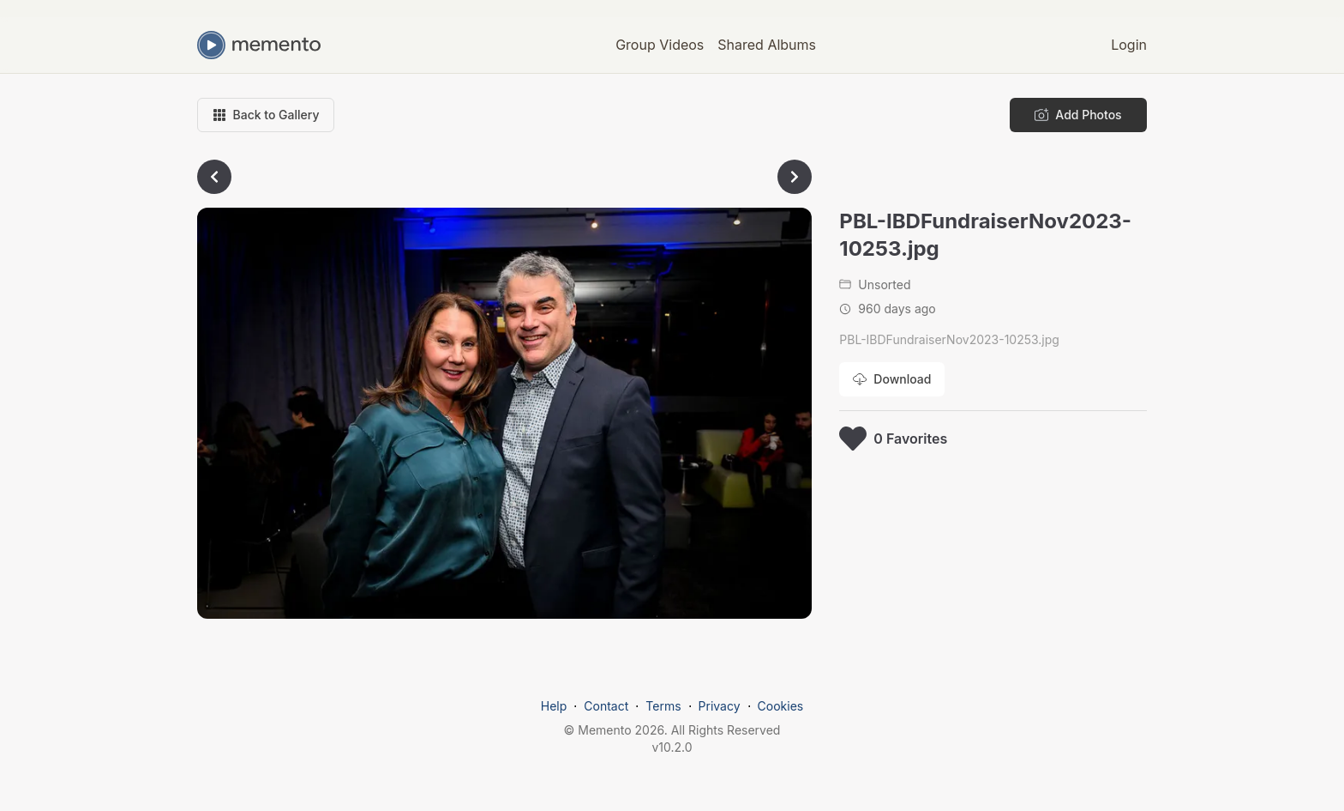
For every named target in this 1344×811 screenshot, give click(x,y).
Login (1129, 44)
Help (554, 706)
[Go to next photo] (794, 177)
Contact (606, 706)
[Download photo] (892, 379)
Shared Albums (766, 44)
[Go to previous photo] (214, 177)
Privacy (720, 706)
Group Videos (659, 44)
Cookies (781, 706)
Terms (663, 706)
